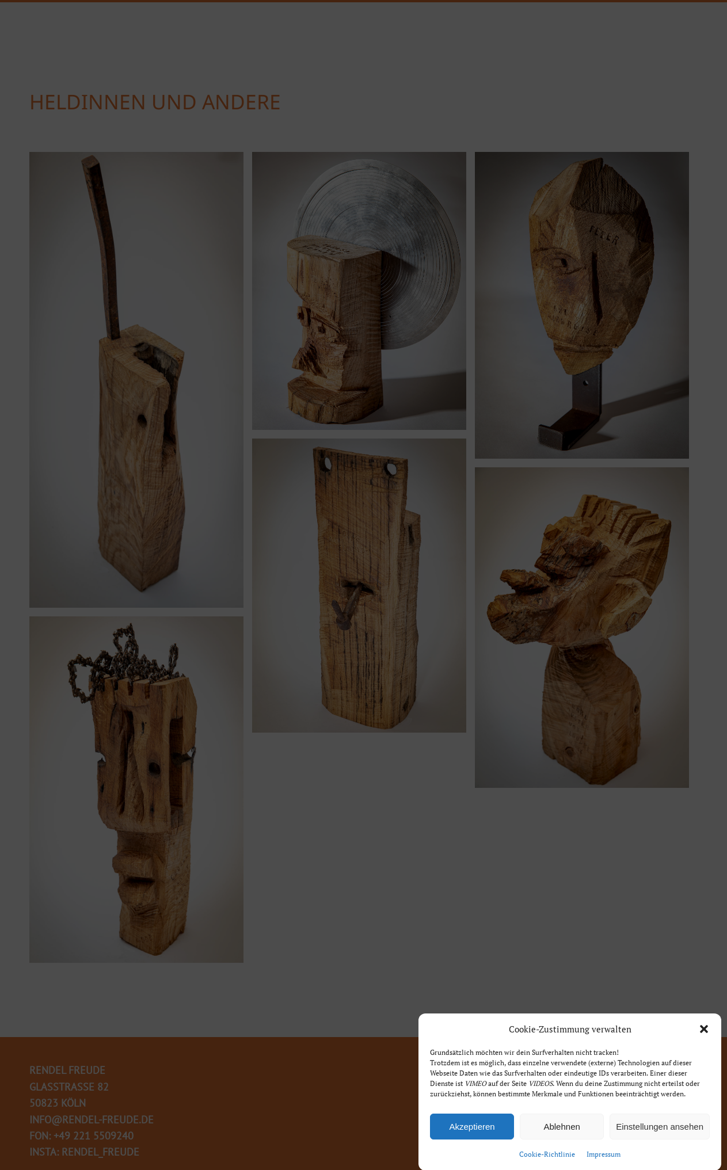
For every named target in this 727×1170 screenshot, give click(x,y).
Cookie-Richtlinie (547, 1158)
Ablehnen (561, 1130)
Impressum (604, 1158)
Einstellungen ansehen (659, 1130)
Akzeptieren (471, 1130)
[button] (704, 1033)
